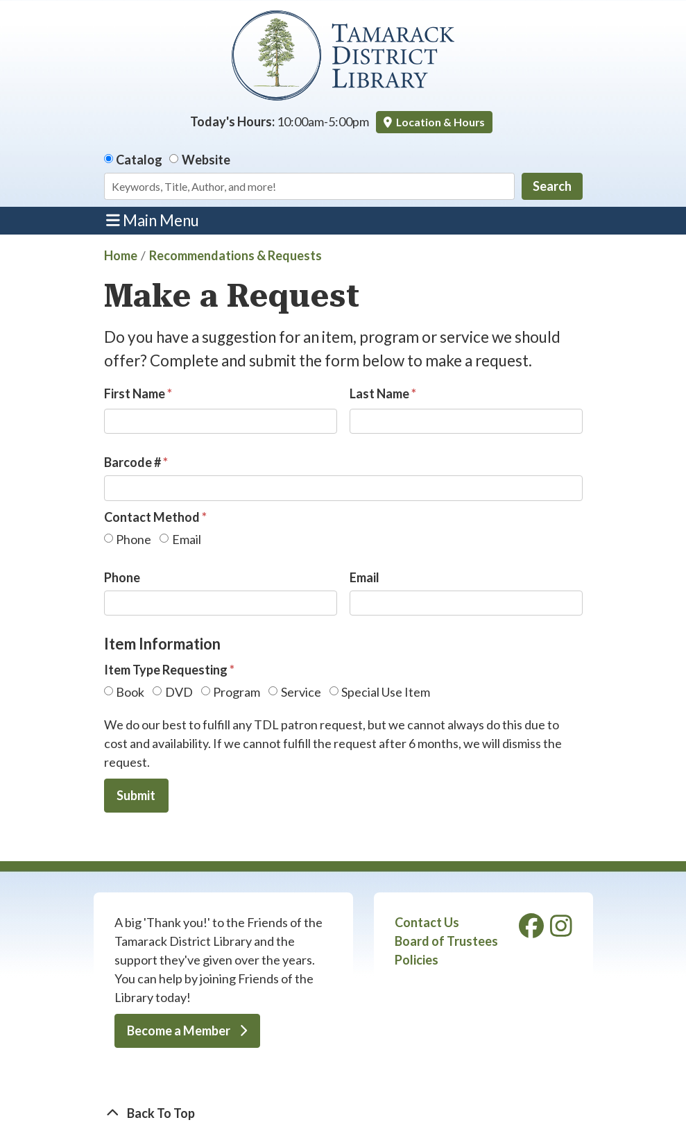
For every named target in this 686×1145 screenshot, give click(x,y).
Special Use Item (385, 691)
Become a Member (187, 1030)
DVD (179, 691)
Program (236, 691)
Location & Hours (439, 121)
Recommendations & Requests (235, 255)
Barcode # (132, 462)
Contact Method (152, 517)
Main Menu (152, 220)
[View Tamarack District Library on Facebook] (532, 930)
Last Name (379, 393)
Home (120, 255)
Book (130, 691)
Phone (133, 539)
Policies (416, 959)
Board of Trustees (446, 941)
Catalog (139, 159)
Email (186, 539)
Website (206, 159)
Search (552, 186)
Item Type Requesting (166, 669)
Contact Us (427, 922)
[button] (279, 121)
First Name (134, 393)
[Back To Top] (343, 1113)
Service (301, 691)
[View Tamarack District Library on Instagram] (561, 930)
